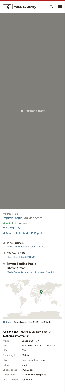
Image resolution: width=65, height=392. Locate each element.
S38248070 (21, 257)
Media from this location (19, 272)
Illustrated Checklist (45, 272)
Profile (42, 246)
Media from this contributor (21, 246)
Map (7, 322)
